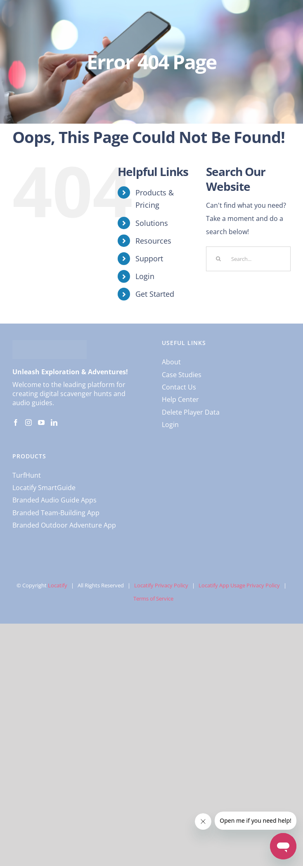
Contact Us (179, 387)
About (171, 361)
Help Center (180, 399)
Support (149, 258)
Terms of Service (153, 598)
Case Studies (181, 374)
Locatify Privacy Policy (161, 585)
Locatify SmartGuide (44, 487)
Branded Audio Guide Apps (54, 500)
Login (144, 276)
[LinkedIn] (54, 422)
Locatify (58, 585)
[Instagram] (28, 422)
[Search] (218, 258)
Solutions (151, 223)
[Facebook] (15, 422)
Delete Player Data (191, 412)
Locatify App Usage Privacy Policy (239, 585)
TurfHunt (26, 475)
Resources (153, 241)
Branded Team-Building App (55, 512)
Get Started (154, 294)
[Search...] (248, 258)
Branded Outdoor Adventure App (64, 525)
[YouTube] (41, 422)
